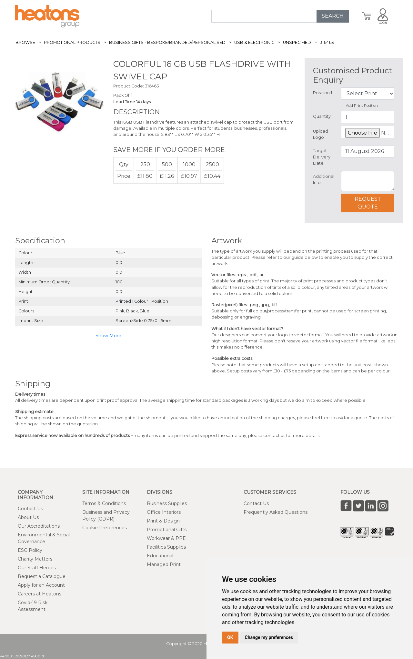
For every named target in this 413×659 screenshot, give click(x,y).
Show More (108, 336)
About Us (28, 517)
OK (230, 637)
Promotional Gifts (166, 529)
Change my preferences (269, 637)
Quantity (322, 116)
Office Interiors (164, 512)
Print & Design (163, 521)
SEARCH (333, 16)
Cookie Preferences (104, 528)
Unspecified (297, 42)
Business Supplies (167, 503)
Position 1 (322, 92)
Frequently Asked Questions (275, 512)
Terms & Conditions (104, 503)
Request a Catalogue (41, 576)
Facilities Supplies (166, 547)
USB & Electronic (254, 42)
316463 (327, 42)
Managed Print (164, 564)
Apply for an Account (41, 585)
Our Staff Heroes (37, 568)
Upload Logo (320, 134)
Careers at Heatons (39, 594)
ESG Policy (30, 550)
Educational (160, 556)
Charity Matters (35, 559)
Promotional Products (72, 42)
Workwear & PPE (166, 538)
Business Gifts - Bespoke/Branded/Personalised (167, 42)
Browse (25, 42)
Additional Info (323, 179)
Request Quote (368, 203)
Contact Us (30, 509)
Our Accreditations (39, 526)
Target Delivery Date (321, 156)
